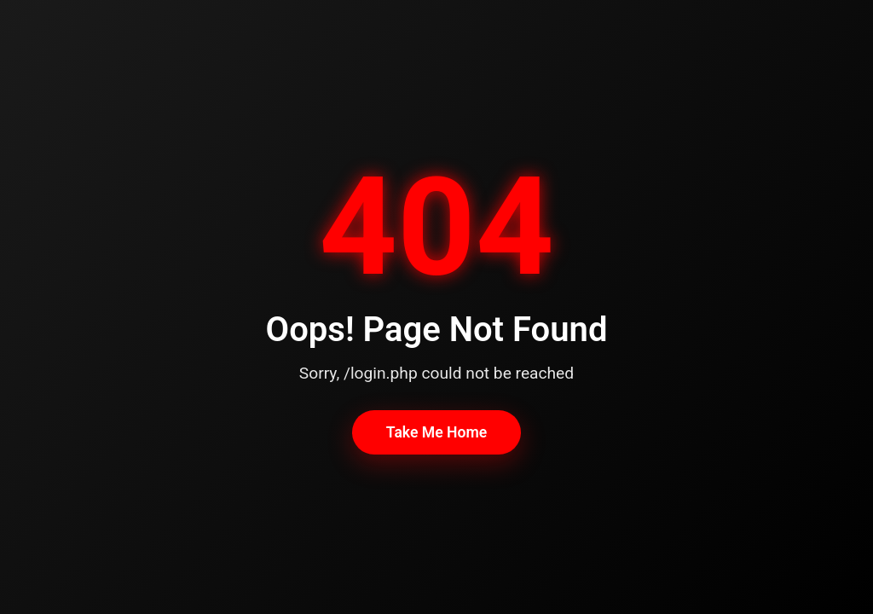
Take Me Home (436, 432)
